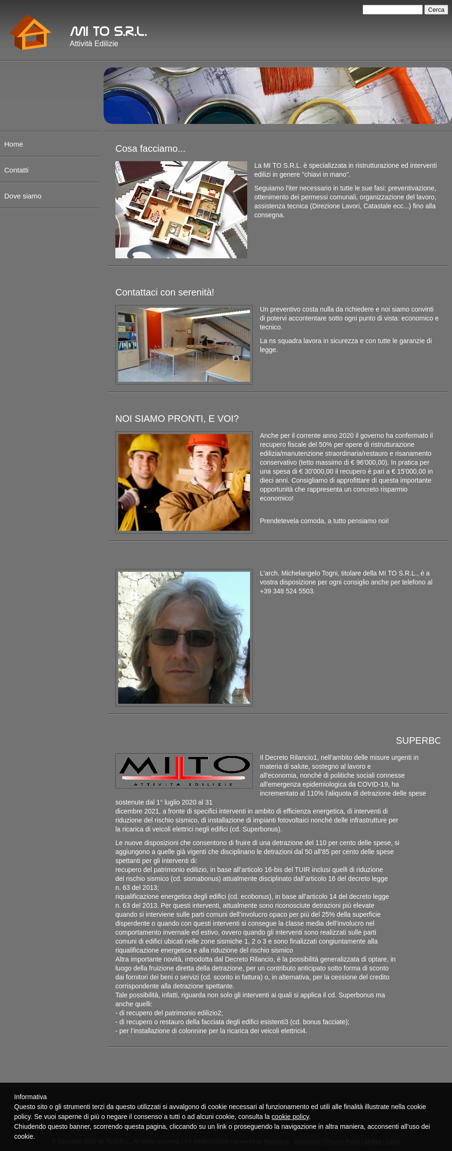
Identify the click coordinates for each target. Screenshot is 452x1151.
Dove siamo (22, 196)
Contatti (16, 170)
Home (13, 144)
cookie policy (290, 1116)
